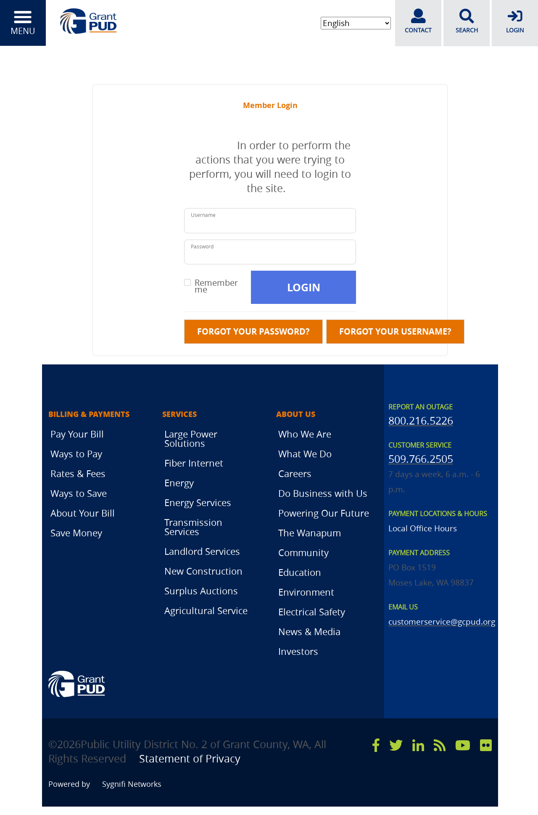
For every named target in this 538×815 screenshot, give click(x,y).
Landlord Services (202, 551)
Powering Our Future (323, 513)
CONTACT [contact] (418, 21)
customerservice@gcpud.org (441, 621)
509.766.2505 (420, 459)
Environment (306, 592)
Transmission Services (193, 527)
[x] (396, 745)
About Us (295, 414)
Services (179, 414)
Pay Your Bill (77, 434)
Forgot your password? (253, 331)
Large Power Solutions (190, 438)
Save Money (76, 533)
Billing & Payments (88, 414)
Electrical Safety (311, 612)
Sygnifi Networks (132, 784)
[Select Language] (355, 23)
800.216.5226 (420, 420)
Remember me (216, 286)
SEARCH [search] (466, 21)
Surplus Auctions (201, 591)
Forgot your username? (395, 331)
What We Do (305, 454)
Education (299, 572)
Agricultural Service (206, 610)
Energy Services (197, 502)
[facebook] (376, 745)
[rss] (440, 745)
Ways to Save (78, 493)
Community (303, 552)
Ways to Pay (76, 454)
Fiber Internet (193, 463)
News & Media (309, 631)
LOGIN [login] (515, 21)
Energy (179, 483)
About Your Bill (82, 513)
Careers (294, 473)
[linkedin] (418, 745)
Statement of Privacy (190, 758)
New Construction (203, 571)
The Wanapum (309, 533)
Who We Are (304, 434)
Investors (298, 651)
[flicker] (486, 745)
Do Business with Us (322, 493)
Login (303, 287)
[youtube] (462, 745)
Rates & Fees (77, 473)
